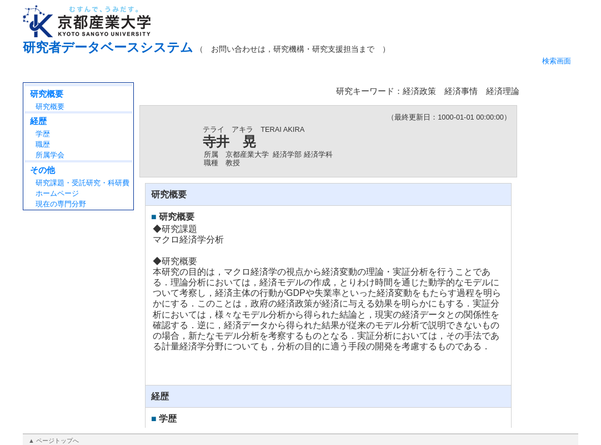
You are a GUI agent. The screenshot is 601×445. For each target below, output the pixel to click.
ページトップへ (57, 440)
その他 (42, 170)
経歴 (38, 121)
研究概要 (46, 93)
